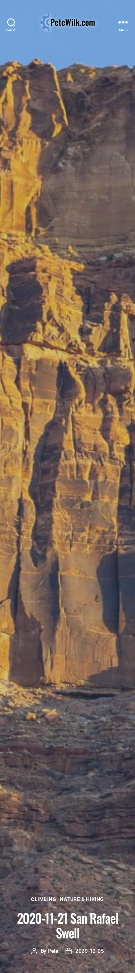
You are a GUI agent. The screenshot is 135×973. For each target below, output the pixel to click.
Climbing (43, 899)
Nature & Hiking (82, 899)
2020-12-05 (89, 951)
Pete (53, 951)
